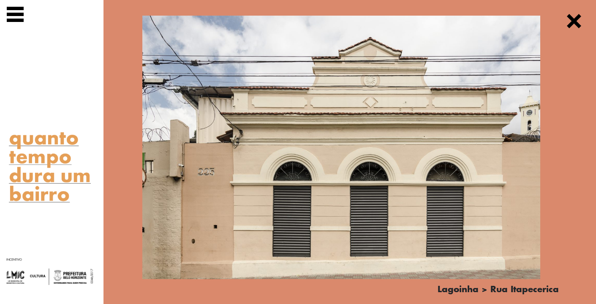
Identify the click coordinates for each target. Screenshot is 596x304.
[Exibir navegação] (15, 16)
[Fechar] (574, 22)
